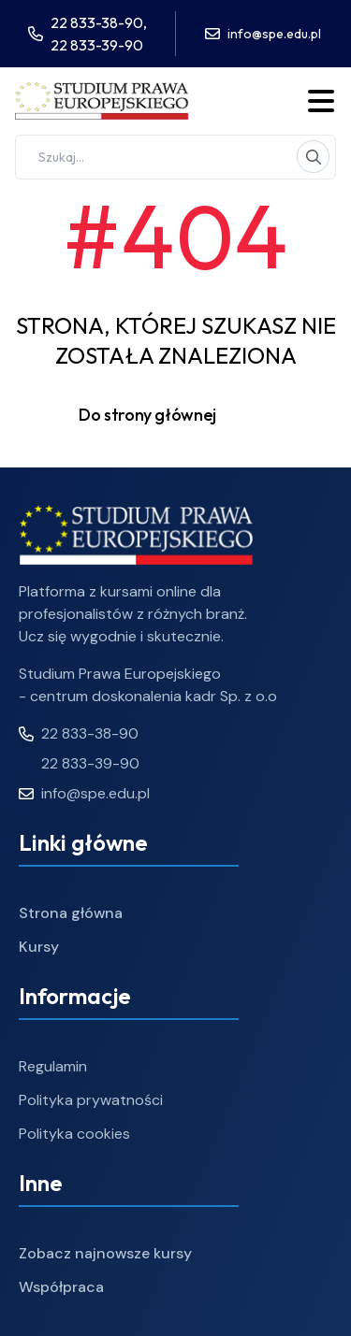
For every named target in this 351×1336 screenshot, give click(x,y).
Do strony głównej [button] (175, 415)
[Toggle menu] (321, 101)
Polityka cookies (74, 1133)
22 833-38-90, (99, 22)
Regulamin (53, 1066)
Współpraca (61, 1287)
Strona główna (71, 913)
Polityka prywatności (91, 1100)
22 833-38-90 (79, 733)
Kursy (39, 946)
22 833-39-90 (97, 45)
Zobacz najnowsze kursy (105, 1253)
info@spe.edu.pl (274, 33)
